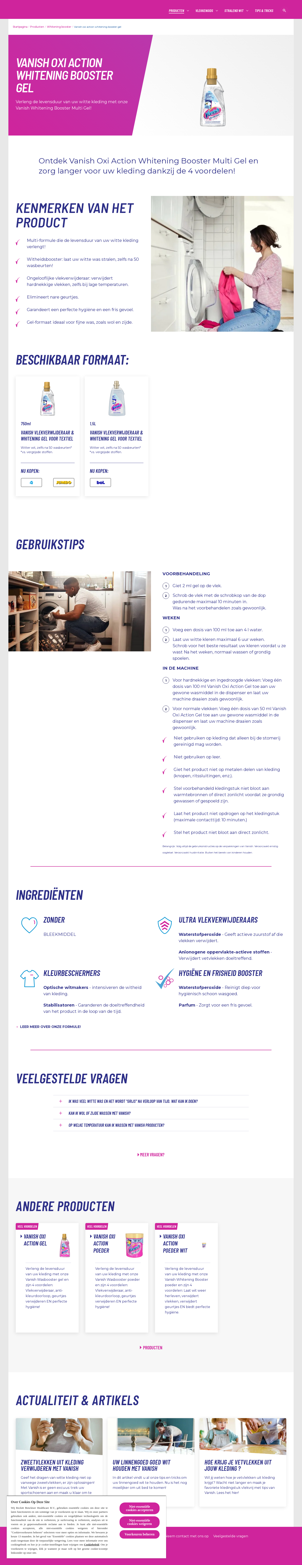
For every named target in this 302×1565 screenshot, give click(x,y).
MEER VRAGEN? (152, 1154)
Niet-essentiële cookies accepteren (139, 1508)
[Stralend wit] (234, 11)
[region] (86, 1527)
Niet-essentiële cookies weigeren (139, 1522)
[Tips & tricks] (264, 11)
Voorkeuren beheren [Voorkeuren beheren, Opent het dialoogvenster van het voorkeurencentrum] (140, 1534)
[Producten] (177, 11)
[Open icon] (284, 10)
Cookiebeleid (91, 1544)
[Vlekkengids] (204, 11)
